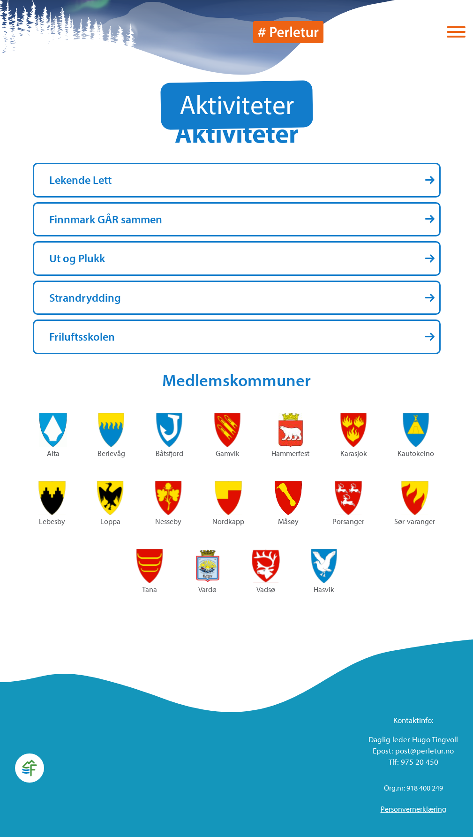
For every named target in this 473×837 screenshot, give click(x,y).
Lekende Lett (80, 180)
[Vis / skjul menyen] (456, 32)
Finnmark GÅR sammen (105, 219)
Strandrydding (85, 297)
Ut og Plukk (77, 258)
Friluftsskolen (82, 336)
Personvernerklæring (413, 809)
